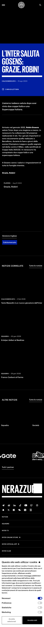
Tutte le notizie (35, 265)
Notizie (5, 517)
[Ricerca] (40, 5)
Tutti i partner (8, 467)
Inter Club (6, 551)
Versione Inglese (9, 236)
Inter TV (5, 531)
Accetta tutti (32, 620)
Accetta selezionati (11, 620)
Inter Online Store (10, 537)
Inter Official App (9, 544)
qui (13, 583)
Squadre (5, 524)
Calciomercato (9, 242)
